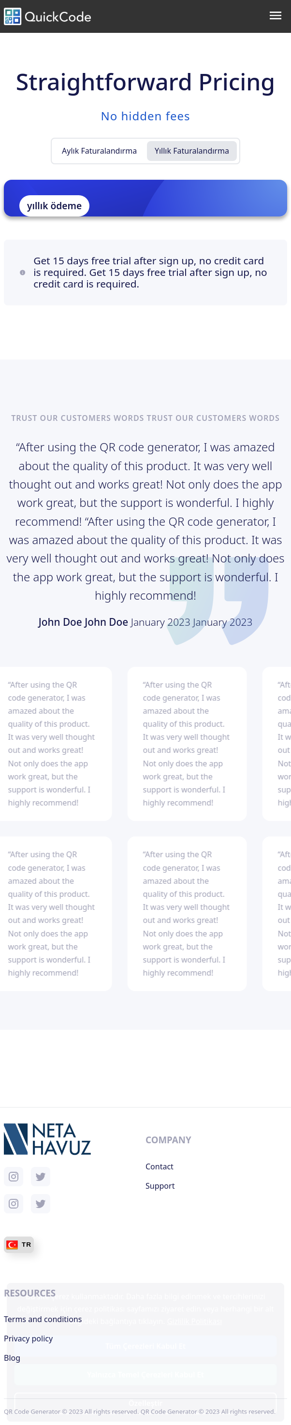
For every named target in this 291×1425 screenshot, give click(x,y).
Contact (160, 1166)
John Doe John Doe (85, 622)
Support (160, 1185)
